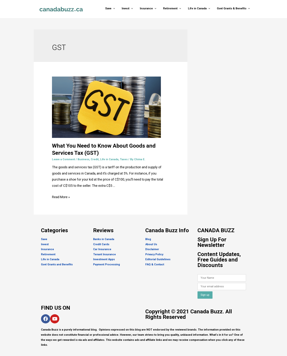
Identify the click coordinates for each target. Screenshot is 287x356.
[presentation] (120, 8)
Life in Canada (201, 8)
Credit (95, 159)
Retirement (175, 8)
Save (117, 8)
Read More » (61, 197)
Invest (133, 8)
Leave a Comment (63, 159)
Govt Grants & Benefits (234, 8)
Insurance (153, 8)
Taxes (124, 159)
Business (84, 159)
